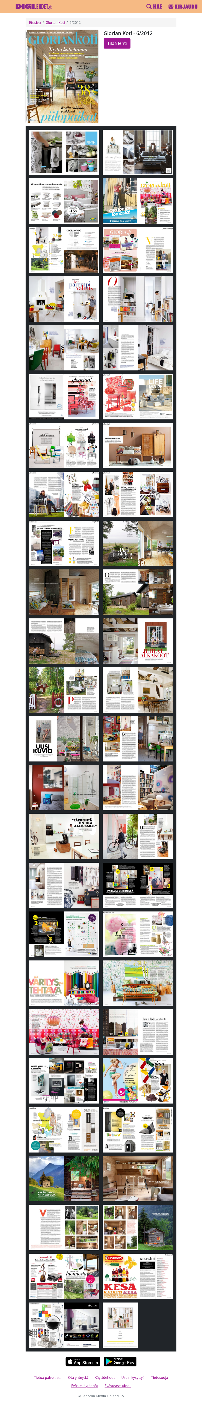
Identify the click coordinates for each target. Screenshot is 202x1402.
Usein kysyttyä (133, 1377)
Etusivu (35, 22)
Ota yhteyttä (78, 1377)
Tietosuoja (159, 1377)
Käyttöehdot (105, 1377)
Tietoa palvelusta (48, 1377)
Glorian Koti (55, 22)
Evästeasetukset (118, 1385)
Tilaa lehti (117, 43)
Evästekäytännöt (84, 1385)
